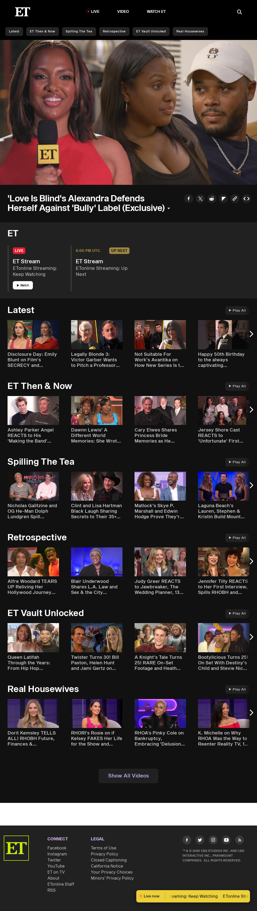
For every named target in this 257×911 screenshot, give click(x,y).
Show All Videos (128, 776)
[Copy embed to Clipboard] (246, 199)
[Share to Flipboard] (223, 199)
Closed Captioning (109, 860)
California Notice (107, 866)
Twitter (54, 860)
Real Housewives (190, 31)
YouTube (56, 866)
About (53, 878)
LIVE (95, 12)
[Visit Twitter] (200, 841)
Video (123, 12)
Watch (23, 285)
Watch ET (156, 12)
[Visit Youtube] (226, 841)
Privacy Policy (104, 854)
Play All (237, 310)
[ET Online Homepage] (22, 12)
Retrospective (114, 31)
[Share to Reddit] (212, 199)
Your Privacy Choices (112, 872)
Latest (14, 31)
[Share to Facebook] (189, 199)
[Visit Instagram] (213, 841)
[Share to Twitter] (200, 199)
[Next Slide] (250, 336)
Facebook (57, 848)
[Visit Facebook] (186, 841)
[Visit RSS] (239, 841)
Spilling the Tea (79, 31)
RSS (51, 890)
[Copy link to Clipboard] (235, 199)
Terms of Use (103, 848)
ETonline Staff (60, 884)
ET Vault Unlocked (151, 31)
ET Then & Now (42, 31)
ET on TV (56, 872)
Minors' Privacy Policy (112, 878)
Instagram (57, 854)
